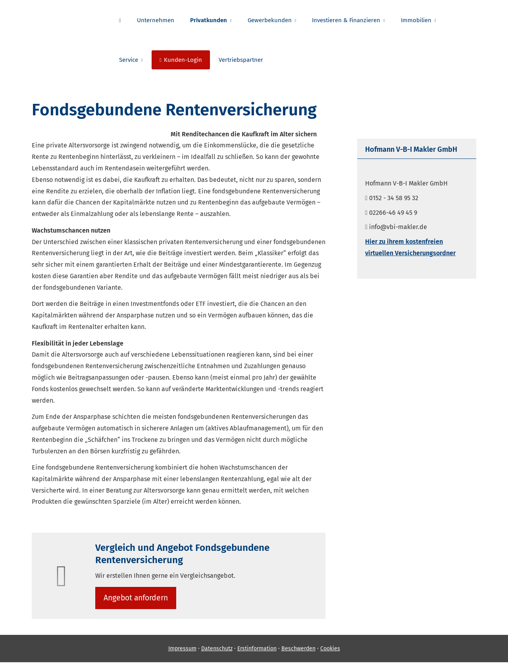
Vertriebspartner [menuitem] (241, 59)
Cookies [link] (330, 649)
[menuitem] (120, 20)
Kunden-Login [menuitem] (181, 59)
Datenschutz (217, 649)
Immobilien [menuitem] (416, 20)
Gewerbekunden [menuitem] (270, 20)
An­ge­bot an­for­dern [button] (136, 598)
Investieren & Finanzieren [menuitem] (346, 20)
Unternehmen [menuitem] (155, 20)
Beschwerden (298, 649)
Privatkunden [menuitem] (208, 20)
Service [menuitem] (128, 59)
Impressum (182, 649)
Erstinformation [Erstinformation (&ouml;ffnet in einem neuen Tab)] (257, 649)
